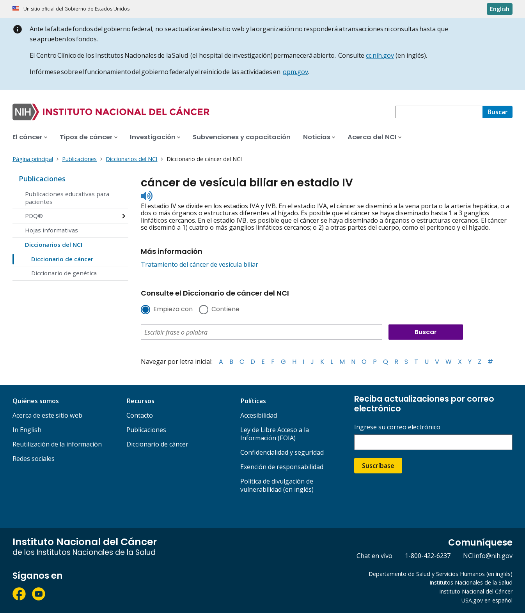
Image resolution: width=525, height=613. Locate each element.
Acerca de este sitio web (47, 415)
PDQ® (34, 216)
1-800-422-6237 (428, 555)
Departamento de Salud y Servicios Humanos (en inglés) (441, 574)
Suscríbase (378, 465)
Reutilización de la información (57, 444)
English (499, 8)
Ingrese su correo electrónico (397, 427)
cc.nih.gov (380, 55)
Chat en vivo (374, 555)
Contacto (139, 415)
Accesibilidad (258, 415)
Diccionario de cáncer (62, 259)
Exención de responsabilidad (281, 466)
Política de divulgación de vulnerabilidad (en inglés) (277, 485)
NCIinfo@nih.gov (488, 555)
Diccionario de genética (64, 273)
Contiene (225, 310)
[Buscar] (497, 112)
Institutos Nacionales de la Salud (471, 582)
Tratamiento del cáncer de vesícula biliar (199, 264)
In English (26, 429)
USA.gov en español (487, 600)
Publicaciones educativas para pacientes (67, 198)
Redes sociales (33, 458)
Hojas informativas (51, 230)
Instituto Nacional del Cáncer (476, 591)
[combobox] (439, 112)
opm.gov (295, 71)
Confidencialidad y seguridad (282, 452)
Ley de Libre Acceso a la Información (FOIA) (274, 433)
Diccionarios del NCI (53, 244)
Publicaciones (42, 178)
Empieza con (173, 310)
